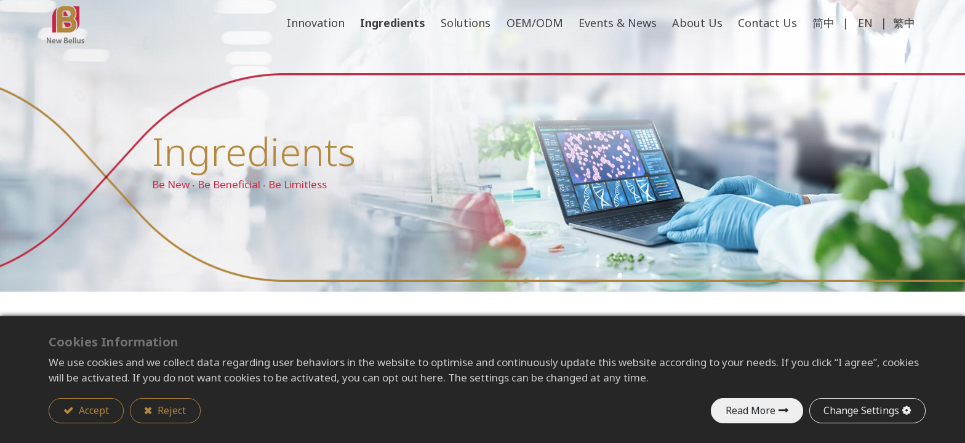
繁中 (902, 49)
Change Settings (861, 410)
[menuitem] (765, 50)
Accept (92, 410)
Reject (171, 410)
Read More (750, 410)
